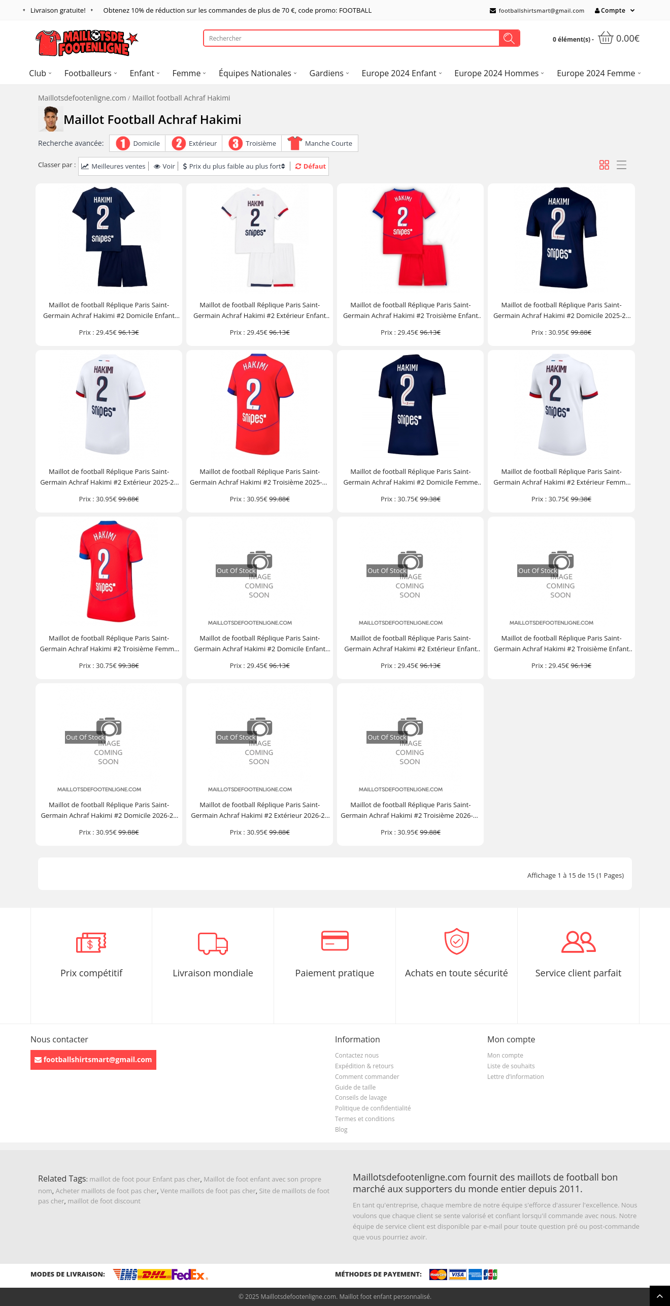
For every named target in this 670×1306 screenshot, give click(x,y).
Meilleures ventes (113, 166)
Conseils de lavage (361, 1097)
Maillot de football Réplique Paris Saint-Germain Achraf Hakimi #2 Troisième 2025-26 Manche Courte (259, 477)
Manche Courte (328, 143)
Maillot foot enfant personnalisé (384, 1296)
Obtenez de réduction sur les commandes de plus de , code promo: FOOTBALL (238, 10)
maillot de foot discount (104, 1200)
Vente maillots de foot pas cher (208, 1190)
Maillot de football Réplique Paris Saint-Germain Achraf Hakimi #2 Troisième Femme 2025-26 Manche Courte (109, 643)
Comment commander (367, 1076)
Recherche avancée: (71, 143)
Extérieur (203, 143)
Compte (610, 10)
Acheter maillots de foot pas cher (106, 1190)
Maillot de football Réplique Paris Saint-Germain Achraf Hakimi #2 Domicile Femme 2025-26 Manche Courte (410, 477)
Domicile (146, 143)
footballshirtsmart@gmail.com (537, 10)
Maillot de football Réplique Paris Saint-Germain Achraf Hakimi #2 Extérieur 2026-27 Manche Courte (259, 810)
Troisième (261, 143)
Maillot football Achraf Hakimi (181, 98)
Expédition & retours (364, 1066)
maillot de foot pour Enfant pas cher (144, 1179)
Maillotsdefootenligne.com (82, 98)
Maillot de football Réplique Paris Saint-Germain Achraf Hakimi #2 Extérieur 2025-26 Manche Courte (109, 477)
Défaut (310, 166)
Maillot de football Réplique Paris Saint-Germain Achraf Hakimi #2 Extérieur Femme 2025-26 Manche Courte (561, 477)
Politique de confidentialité (373, 1108)
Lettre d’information (515, 1076)
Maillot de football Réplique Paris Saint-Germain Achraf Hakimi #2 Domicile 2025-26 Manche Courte (561, 310)
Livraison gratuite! (58, 10)
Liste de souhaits (511, 1066)
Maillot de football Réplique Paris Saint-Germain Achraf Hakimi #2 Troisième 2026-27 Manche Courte (410, 810)
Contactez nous (357, 1055)
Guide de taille (355, 1087)
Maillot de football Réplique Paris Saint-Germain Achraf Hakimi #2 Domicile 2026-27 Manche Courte (109, 810)
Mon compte (505, 1055)
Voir (164, 166)
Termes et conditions (364, 1118)
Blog (341, 1129)
